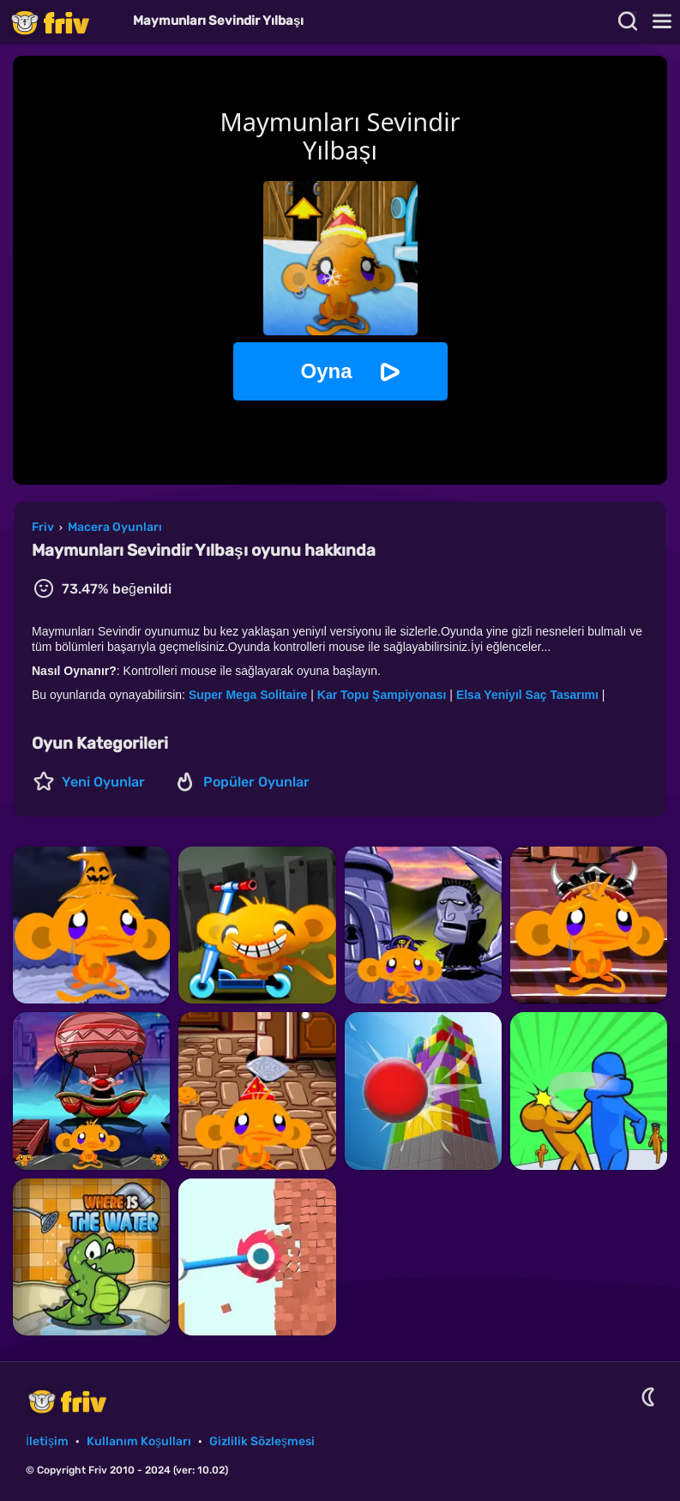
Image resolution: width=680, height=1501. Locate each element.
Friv (64, 22)
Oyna (326, 371)
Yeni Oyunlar (103, 782)
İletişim (47, 1441)
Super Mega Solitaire (248, 695)
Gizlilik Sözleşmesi (262, 1441)
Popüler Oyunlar (256, 782)
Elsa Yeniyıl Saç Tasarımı (527, 695)
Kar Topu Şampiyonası (382, 695)
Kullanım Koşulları (139, 1441)
